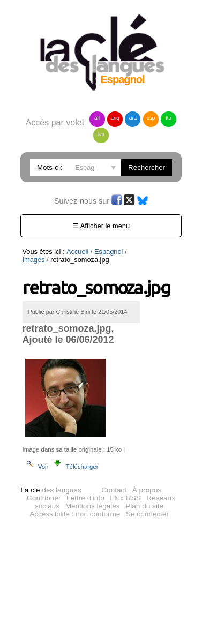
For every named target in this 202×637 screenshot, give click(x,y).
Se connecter (147, 516)
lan (101, 134)
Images (34, 260)
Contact (113, 492)
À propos (146, 492)
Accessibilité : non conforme (74, 516)
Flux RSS (125, 500)
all (97, 118)
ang (114, 118)
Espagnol (108, 252)
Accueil (77, 252)
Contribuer (44, 500)
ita (169, 118)
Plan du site (144, 508)
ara (133, 118)
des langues (50, 492)
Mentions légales (92, 508)
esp (150, 118)
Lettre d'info (85, 500)
